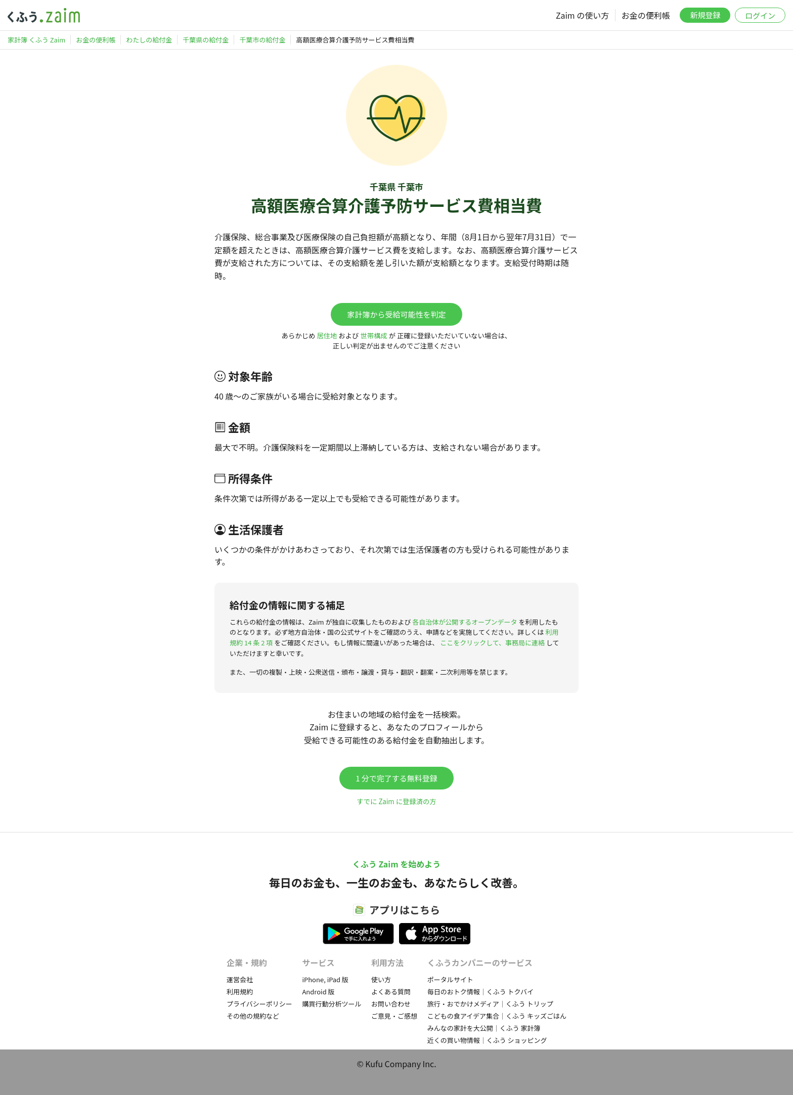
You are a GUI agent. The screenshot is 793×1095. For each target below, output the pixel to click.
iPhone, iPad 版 (325, 979)
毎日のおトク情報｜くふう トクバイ (480, 991)
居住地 (327, 335)
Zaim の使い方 (582, 15)
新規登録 (705, 15)
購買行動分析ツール (331, 1004)
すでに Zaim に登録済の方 (396, 801)
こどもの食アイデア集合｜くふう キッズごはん (496, 1016)
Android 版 (318, 991)
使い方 (381, 979)
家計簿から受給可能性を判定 (396, 314)
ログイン (760, 15)
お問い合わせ (391, 1004)
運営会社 (240, 979)
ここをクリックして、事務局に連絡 (492, 642)
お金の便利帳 (646, 15)
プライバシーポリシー (259, 1004)
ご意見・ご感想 (394, 1016)
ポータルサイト (450, 979)
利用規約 (240, 991)
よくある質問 (391, 991)
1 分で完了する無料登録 (396, 778)
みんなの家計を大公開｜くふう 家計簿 (484, 1028)
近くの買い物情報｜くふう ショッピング (487, 1040)
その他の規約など (253, 1016)
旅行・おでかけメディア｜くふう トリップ (490, 1004)
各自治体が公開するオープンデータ (464, 622)
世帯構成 (373, 335)
